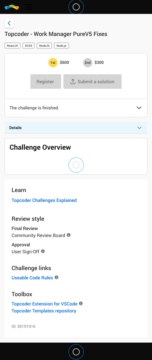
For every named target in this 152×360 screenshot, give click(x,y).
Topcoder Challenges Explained (44, 200)
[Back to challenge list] (9, 23)
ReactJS (12, 46)
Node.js (61, 46)
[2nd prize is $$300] (87, 62)
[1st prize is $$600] (53, 62)
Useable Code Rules (32, 277)
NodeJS (44, 46)
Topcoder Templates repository (44, 310)
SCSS (28, 46)
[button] (138, 108)
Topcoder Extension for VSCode (44, 304)
